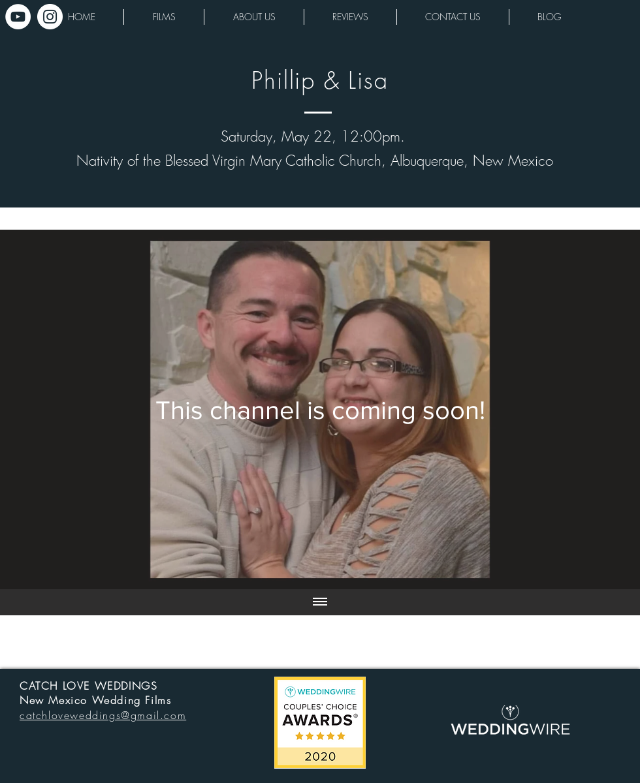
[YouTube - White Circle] (18, 16)
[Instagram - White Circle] (50, 16)
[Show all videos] (320, 603)
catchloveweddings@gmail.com (103, 715)
